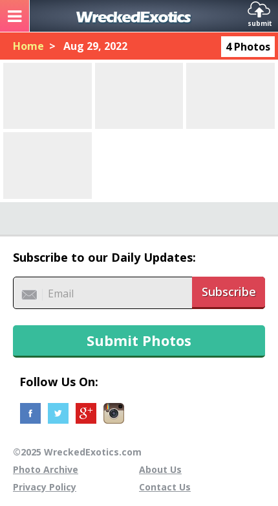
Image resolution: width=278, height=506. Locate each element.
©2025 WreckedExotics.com (77, 452)
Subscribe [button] (229, 291)
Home (28, 46)
